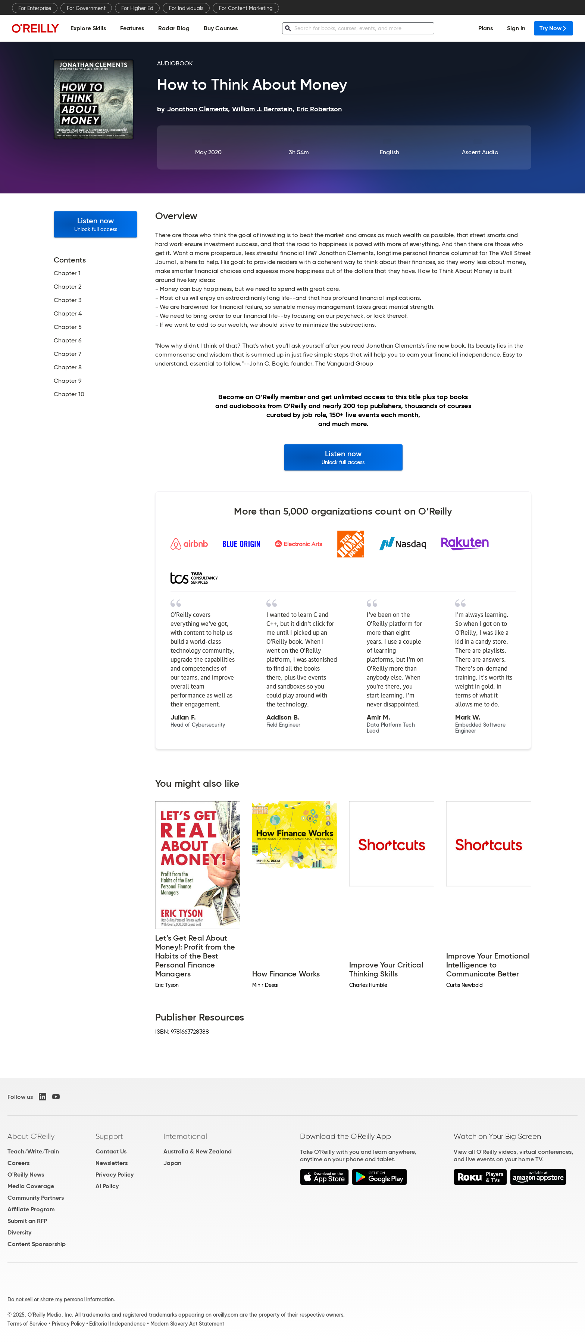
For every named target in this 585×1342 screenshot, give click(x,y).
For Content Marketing (246, 8)
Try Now (553, 28)
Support (109, 1136)
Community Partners (35, 1198)
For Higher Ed (137, 8)
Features (132, 28)
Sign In (516, 28)
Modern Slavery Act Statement (187, 1323)
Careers (18, 1163)
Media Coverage (30, 1186)
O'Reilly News (25, 1174)
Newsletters (112, 1163)
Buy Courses (221, 28)
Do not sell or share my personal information (60, 1299)
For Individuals (186, 8)
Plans (485, 28)
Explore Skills (88, 28)
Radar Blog (174, 28)
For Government (86, 8)
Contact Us (111, 1151)
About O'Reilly (30, 1136)
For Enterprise (34, 8)
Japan (172, 1163)
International (185, 1136)
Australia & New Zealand (197, 1151)
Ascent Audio (480, 152)
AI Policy (107, 1186)
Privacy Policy (115, 1174)
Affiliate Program (31, 1209)
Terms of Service (27, 1323)
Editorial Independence (117, 1323)
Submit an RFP (27, 1221)
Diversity (19, 1232)
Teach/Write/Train (33, 1151)
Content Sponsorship (36, 1244)
